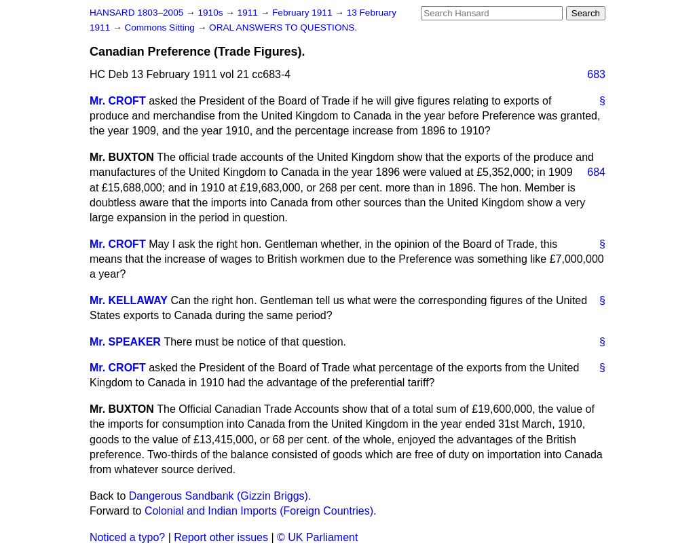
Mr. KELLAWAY (129, 300)
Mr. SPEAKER (125, 342)
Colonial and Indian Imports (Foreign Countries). (261, 511)
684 (596, 172)
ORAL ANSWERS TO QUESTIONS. (283, 27)
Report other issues (221, 537)
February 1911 (303, 12)
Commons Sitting (160, 27)
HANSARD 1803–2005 (136, 12)
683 (596, 74)
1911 (249, 12)
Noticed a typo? (127, 537)
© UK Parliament (317, 537)
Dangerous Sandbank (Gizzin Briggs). (220, 496)
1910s (211, 12)
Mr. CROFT (118, 101)
